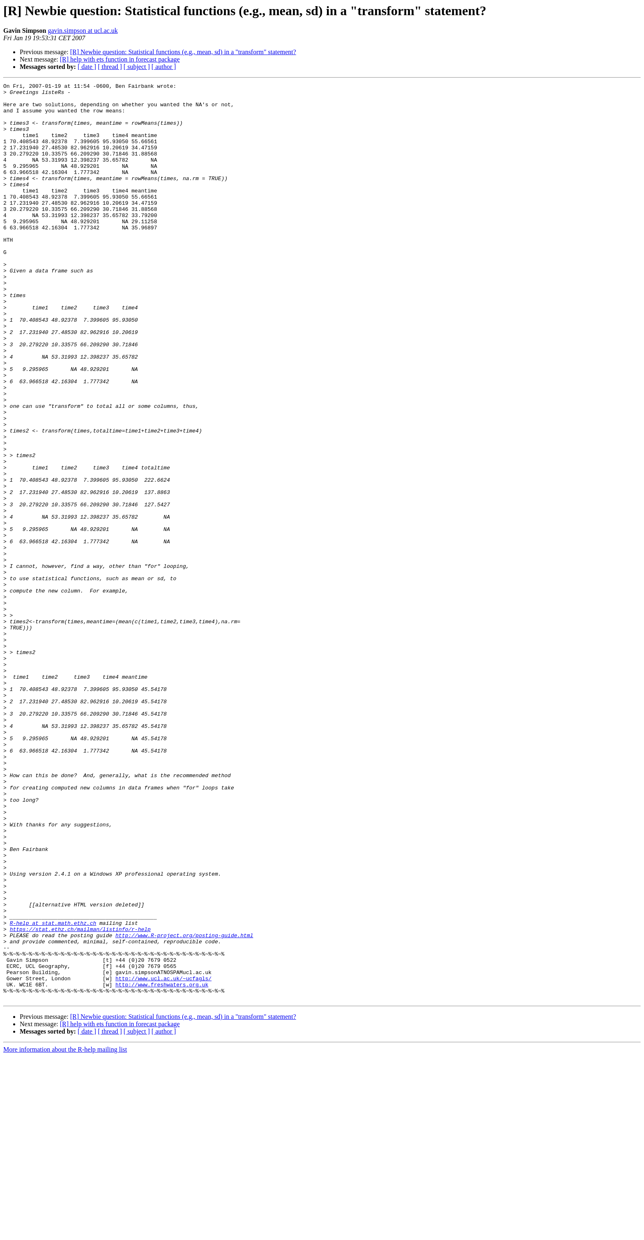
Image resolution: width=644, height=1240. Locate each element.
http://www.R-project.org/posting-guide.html (184, 1106)
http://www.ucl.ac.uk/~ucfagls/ (163, 1158)
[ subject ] (137, 66)
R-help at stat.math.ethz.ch (53, 1091)
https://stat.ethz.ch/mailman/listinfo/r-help (80, 1099)
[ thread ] (110, 66)
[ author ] (164, 66)
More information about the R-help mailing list (65, 1232)
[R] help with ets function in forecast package (120, 59)
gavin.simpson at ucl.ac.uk (82, 30)
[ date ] (87, 66)
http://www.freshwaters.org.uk (161, 1165)
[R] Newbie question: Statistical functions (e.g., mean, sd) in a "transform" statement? (183, 51)
